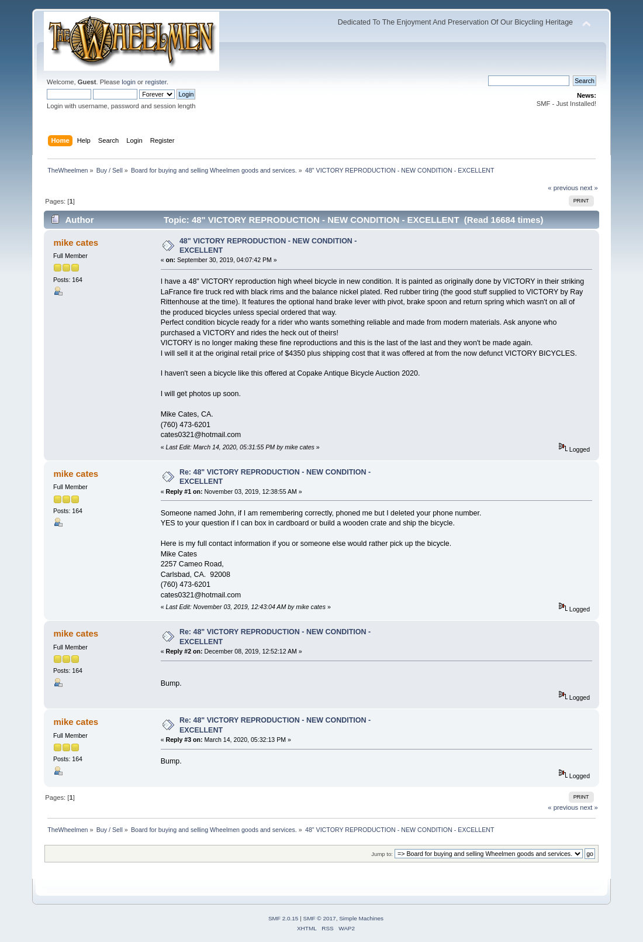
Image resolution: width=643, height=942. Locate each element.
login (129, 81)
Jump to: (382, 854)
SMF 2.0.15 (283, 918)
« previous (563, 187)
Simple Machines (361, 918)
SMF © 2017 (319, 918)
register (156, 81)
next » (589, 187)
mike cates (75, 242)
